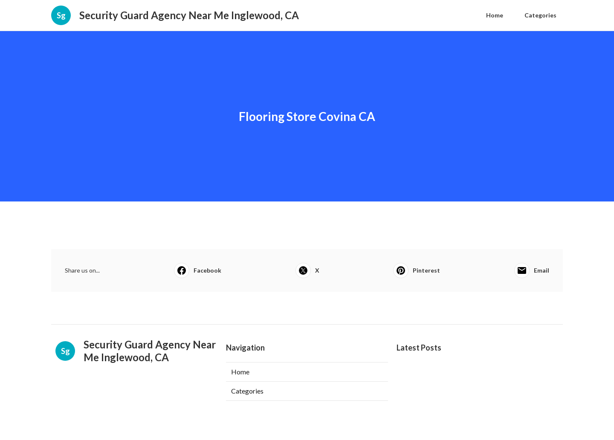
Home (494, 15)
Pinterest (416, 270)
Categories (540, 15)
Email (531, 270)
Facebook (197, 270)
